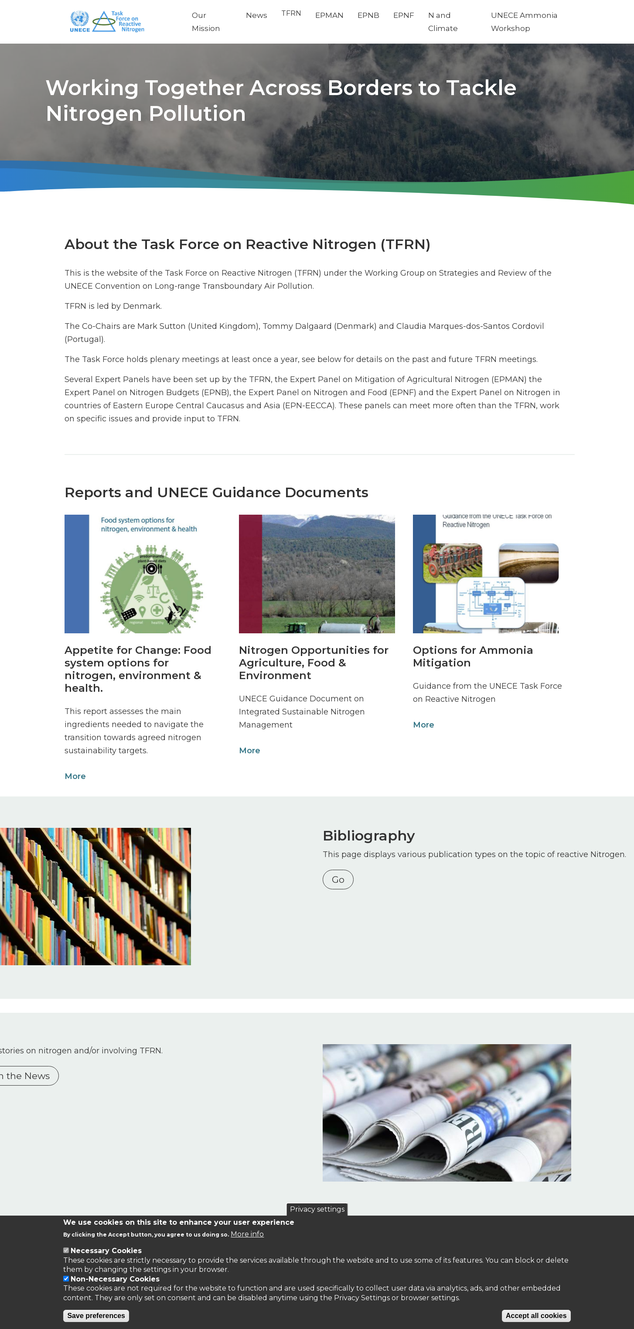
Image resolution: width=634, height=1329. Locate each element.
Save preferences (96, 1315)
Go (342, 892)
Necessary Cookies (106, 1251)
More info (247, 1234)
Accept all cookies (536, 1315)
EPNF (413, 15)
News (266, 15)
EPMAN (339, 15)
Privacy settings (317, 1209)
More (72, 776)
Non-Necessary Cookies (115, 1279)
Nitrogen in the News (120, 1074)
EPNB (378, 15)
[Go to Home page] (128, 22)
